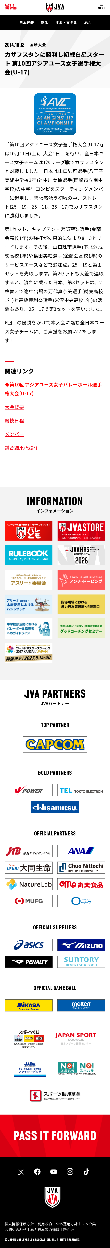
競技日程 (14, 420)
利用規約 (45, 1223)
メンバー (14, 434)
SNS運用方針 (67, 1223)
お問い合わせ (16, 1229)
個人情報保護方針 (19, 1223)
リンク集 (88, 1223)
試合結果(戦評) (21, 447)
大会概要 (14, 406)
